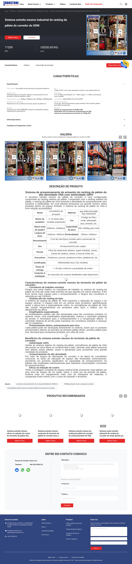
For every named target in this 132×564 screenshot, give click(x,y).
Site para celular (63, 557)
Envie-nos (31, 37)
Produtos (13, 11)
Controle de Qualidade (48, 531)
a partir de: (65, 484)
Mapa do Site (51, 557)
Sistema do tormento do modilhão (72, 534)
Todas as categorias (71, 539)
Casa (6, 11)
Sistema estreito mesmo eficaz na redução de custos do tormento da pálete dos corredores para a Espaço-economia (18, 435)
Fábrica (44, 527)
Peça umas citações (116, 65)
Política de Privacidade (78, 557)
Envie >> (96, 548)
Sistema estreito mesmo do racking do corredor (32, 11)
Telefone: (65, 494)
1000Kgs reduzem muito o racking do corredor (78, 384)
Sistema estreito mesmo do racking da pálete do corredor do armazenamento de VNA (81, 433)
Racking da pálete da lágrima (74, 529)
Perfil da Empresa (46, 523)
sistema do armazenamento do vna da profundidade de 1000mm (37, 384)
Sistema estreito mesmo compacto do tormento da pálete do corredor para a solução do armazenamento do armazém (50, 435)
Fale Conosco (45, 534)
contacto (67, 505)
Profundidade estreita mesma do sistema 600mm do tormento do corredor (31, 388)
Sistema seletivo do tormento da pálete (74, 524)
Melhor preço (13, 37)
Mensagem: (65, 460)
